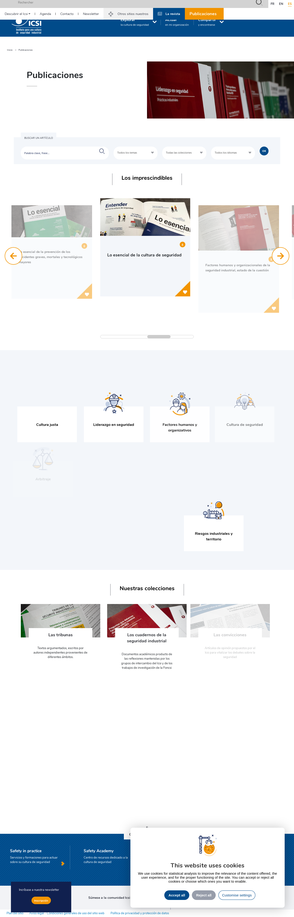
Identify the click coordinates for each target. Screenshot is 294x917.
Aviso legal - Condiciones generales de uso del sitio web (66, 913)
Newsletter (91, 13)
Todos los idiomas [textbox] (226, 152)
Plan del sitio (15, 913)
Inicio (10, 49)
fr (272, 4)
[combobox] (136, 153)
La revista (172, 13)
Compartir (207, 22)
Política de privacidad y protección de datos (140, 913)
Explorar (135, 22)
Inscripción (41, 900)
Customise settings (237, 895)
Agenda (45, 13)
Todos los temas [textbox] (127, 152)
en (281, 4)
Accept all (177, 895)
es (290, 4)
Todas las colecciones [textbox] (179, 152)
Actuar (177, 22)
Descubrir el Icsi (16, 13)
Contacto (67, 13)
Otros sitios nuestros (133, 13)
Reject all (204, 895)
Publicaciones (203, 13)
